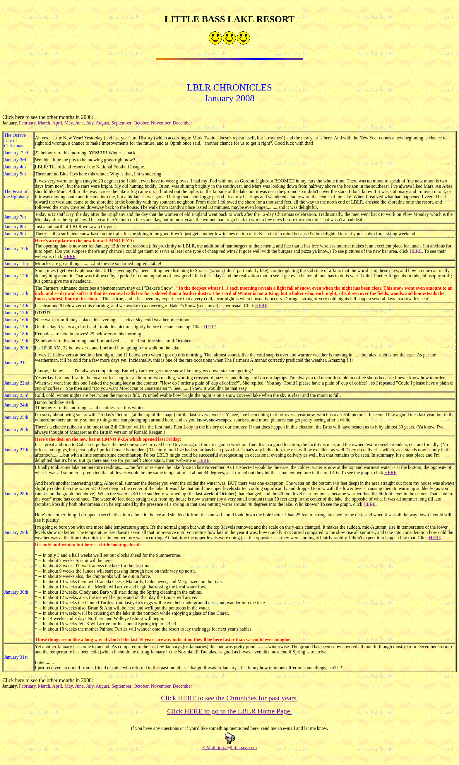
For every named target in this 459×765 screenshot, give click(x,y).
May (68, 124)
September (121, 124)
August (102, 124)
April (57, 124)
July (90, 124)
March (44, 124)
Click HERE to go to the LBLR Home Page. (229, 713)
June (79, 124)
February (27, 124)
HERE (416, 252)
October (141, 124)
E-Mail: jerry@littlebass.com (229, 749)
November (160, 124)
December (182, 124)
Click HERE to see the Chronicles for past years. (229, 699)
